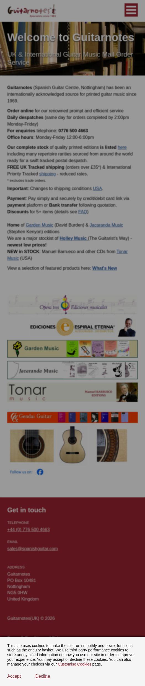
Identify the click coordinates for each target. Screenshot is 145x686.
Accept (14, 676)
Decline (42, 676)
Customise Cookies (74, 664)
